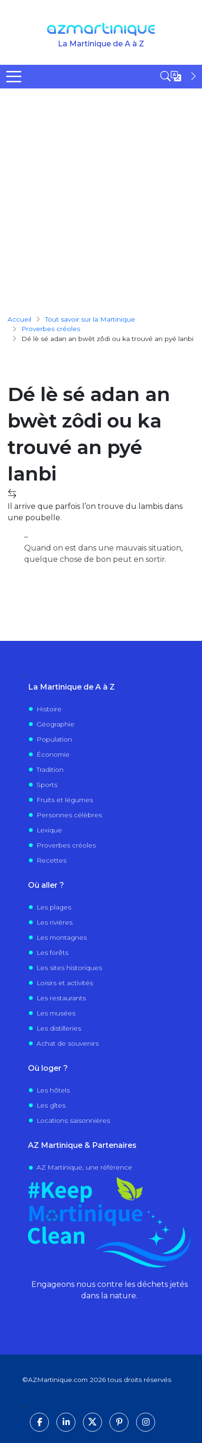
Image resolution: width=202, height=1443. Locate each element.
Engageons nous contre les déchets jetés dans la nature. (109, 1290)
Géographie (55, 724)
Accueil (19, 319)
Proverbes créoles (66, 845)
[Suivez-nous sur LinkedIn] (65, 1422)
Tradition (50, 769)
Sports (47, 784)
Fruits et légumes (65, 800)
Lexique (49, 830)
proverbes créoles (50, 328)
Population (54, 739)
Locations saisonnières (73, 1120)
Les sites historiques (69, 967)
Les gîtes (51, 1105)
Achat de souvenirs (68, 1043)
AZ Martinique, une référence (84, 1167)
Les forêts (52, 952)
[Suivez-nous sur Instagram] (145, 1422)
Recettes (51, 860)
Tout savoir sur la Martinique (90, 319)
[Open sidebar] (179, 76)
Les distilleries (59, 1028)
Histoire (49, 709)
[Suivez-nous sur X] (92, 1422)
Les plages (54, 907)
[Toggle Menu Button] (13, 76)
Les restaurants (61, 998)
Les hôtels (53, 1090)
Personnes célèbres (69, 815)
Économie (53, 754)
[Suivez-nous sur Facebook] (39, 1422)
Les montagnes (62, 937)
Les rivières (55, 922)
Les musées (56, 1013)
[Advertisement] (101, 194)
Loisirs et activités (65, 983)
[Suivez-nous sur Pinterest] (119, 1422)
